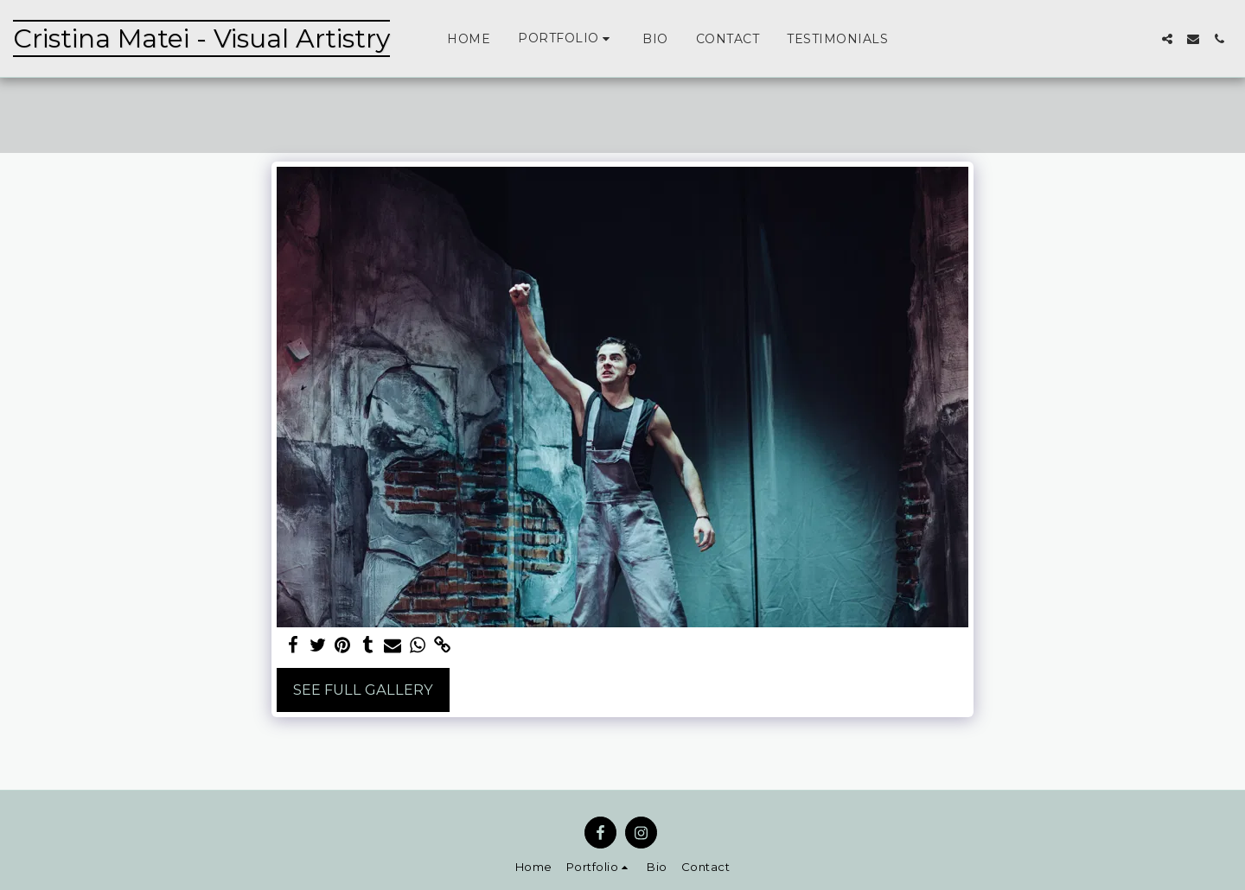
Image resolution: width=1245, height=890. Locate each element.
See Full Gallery (363, 689)
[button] (566, 38)
